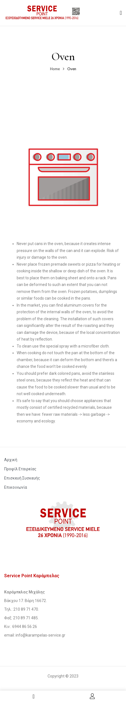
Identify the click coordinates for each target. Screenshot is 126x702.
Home (55, 69)
